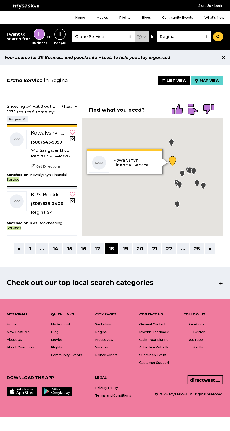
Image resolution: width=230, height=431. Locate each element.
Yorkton (101, 347)
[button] (142, 36)
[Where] (184, 36)
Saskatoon (103, 324)
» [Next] (210, 249)
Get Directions (46, 166)
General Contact (152, 324)
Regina (101, 332)
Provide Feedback (154, 332)
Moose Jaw (104, 340)
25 (197, 249)
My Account (60, 324)
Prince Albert (106, 355)
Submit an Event (152, 355)
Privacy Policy (106, 388)
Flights (124, 18)
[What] (103, 36)
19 (125, 249)
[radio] (177, 109)
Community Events (177, 18)
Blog (54, 332)
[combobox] (103, 36)
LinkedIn (193, 347)
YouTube (193, 340)
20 (140, 249)
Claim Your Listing (153, 340)
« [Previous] (19, 249)
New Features (18, 332)
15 (69, 249)
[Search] (218, 36)
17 (97, 249)
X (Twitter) (195, 332)
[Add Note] (72, 140)
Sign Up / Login (210, 6)
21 (154, 249)
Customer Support (154, 363)
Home (80, 18)
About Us (14, 340)
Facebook (194, 324)
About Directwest (21, 347)
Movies (102, 18)
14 (55, 249)
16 (83, 249)
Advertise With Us (154, 347)
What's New (214, 18)
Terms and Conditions (113, 395)
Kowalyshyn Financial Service (131, 163)
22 (169, 249)
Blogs (146, 18)
